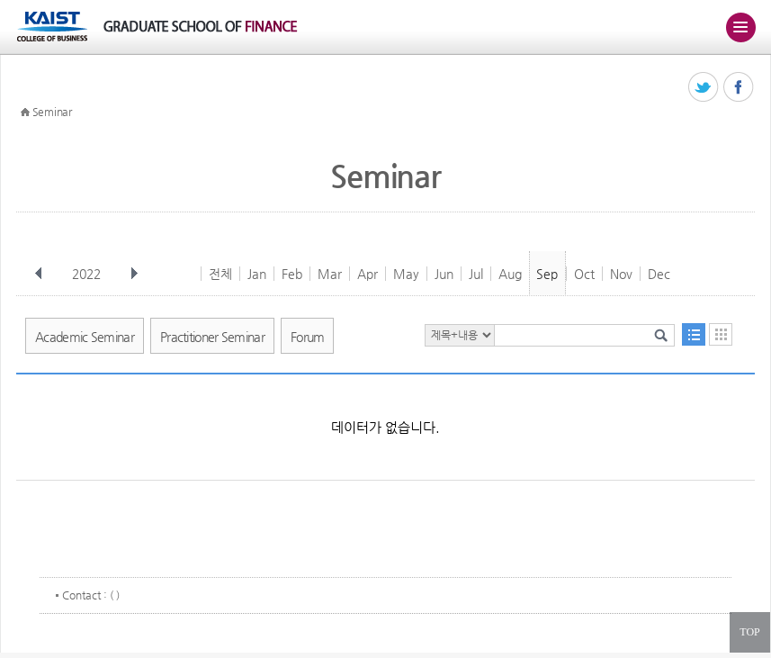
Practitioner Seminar (212, 336)
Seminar (52, 111)
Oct (584, 273)
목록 (693, 334)
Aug (510, 273)
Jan (256, 273)
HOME (25, 113)
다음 (134, 273)
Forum (308, 336)
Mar (330, 273)
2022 (88, 273)
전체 (220, 273)
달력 (720, 334)
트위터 (704, 88)
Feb (292, 273)
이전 (38, 273)
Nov (621, 273)
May (406, 273)
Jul (476, 273)
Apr (367, 273)
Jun (444, 273)
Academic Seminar (84, 336)
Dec (659, 273)
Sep (547, 273)
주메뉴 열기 (740, 27)
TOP (749, 632)
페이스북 (739, 88)
